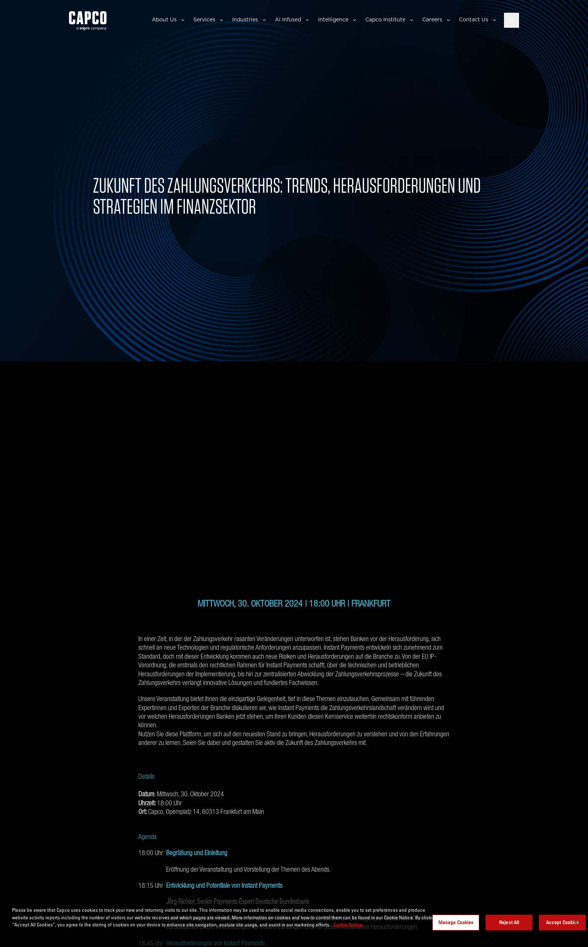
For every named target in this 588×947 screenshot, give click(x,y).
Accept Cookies (562, 922)
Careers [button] (432, 19)
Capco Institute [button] (385, 19)
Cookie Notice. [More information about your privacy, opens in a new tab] (348, 925)
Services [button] (204, 19)
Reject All (509, 922)
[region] (294, 923)
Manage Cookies (456, 922)
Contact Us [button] (473, 19)
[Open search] (511, 20)
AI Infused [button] (288, 19)
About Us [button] (164, 19)
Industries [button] (245, 19)
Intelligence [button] (333, 19)
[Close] (576, 922)
